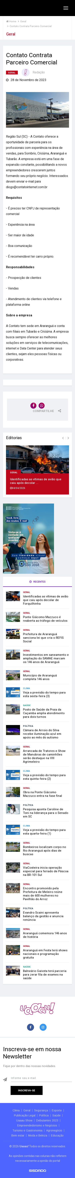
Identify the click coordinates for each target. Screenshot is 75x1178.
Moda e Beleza (37, 1135)
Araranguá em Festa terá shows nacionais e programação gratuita (45, 954)
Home (11, 21)
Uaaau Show (24, 1120)
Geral (12, 72)
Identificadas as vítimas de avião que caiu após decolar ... (35, 481)
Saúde (27, 705)
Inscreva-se (26, 1090)
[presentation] (63, 438)
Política (28, 726)
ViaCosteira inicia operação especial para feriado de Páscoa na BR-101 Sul (45, 871)
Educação (57, 1135)
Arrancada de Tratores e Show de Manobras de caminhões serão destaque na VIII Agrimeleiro (44, 756)
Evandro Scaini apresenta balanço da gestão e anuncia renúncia (43, 916)
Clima (26, 688)
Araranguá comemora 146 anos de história (45, 935)
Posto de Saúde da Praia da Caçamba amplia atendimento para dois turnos (44, 713)
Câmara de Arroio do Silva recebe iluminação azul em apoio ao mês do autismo (42, 734)
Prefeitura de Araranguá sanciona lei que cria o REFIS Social (43, 638)
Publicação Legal (24, 1115)
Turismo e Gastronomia (27, 1130)
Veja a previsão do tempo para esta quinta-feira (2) (44, 777)
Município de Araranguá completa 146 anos (40, 677)
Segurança (41, 1110)
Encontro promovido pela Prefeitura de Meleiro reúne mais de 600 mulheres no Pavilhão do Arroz (42, 893)
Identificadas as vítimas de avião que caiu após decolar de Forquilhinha (45, 600)
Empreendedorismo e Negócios (37, 1125)
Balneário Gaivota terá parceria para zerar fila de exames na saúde (44, 974)
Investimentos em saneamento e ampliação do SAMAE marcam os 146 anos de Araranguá (46, 658)
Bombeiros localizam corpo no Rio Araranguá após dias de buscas (44, 850)
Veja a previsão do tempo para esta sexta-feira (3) (44, 694)
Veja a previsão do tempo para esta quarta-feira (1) (44, 832)
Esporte (57, 1110)
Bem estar (17, 1135)
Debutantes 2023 (47, 1120)
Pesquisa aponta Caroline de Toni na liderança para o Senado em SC (45, 813)
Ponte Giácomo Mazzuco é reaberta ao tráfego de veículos (45, 619)
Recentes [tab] (37, 582)
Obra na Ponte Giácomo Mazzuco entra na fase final (42, 794)
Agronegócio (54, 1130)
